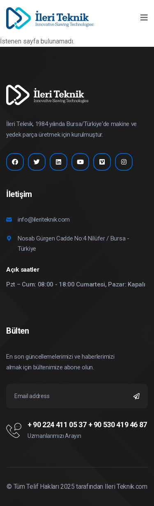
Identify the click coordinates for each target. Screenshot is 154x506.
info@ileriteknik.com (44, 219)
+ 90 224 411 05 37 (57, 425)
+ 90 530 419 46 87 (117, 425)
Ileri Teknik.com (126, 486)
